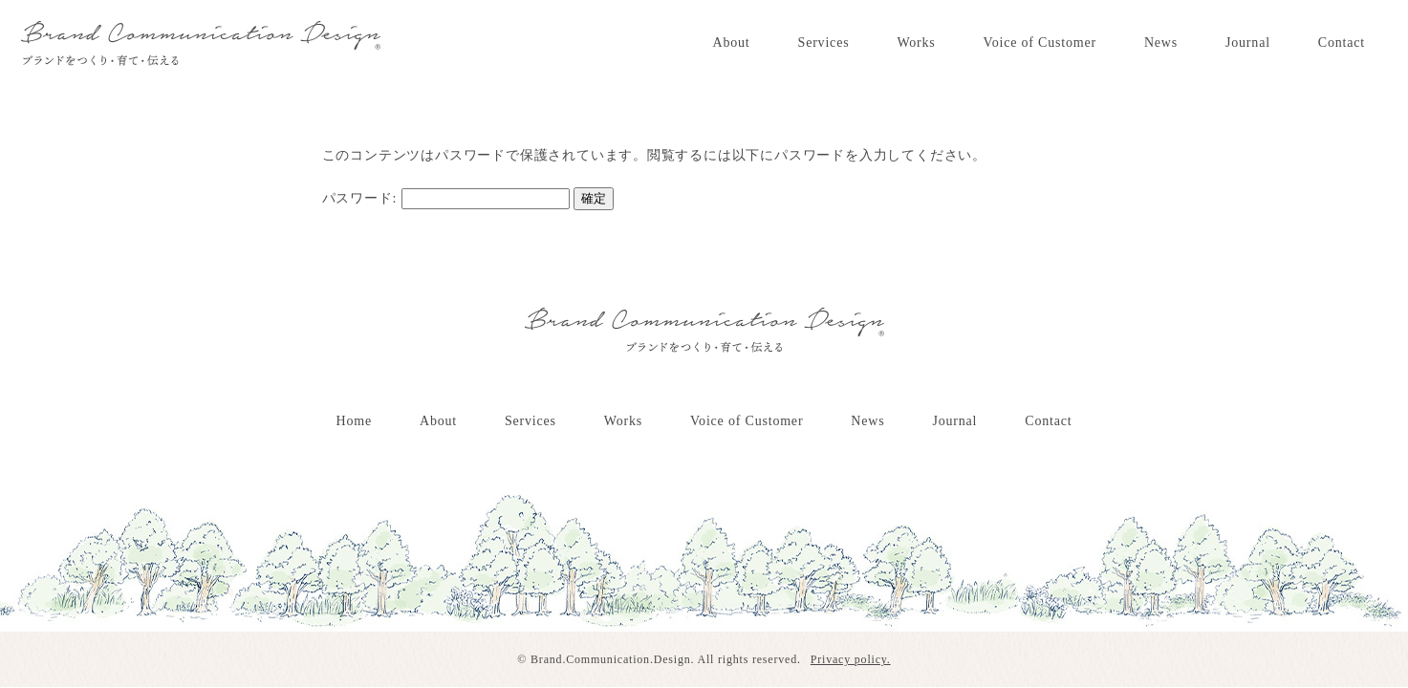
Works (916, 42)
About (731, 42)
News (1161, 42)
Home (354, 421)
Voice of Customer (1040, 42)
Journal (1247, 42)
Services (824, 42)
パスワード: (446, 198)
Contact (1341, 42)
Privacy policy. (851, 659)
